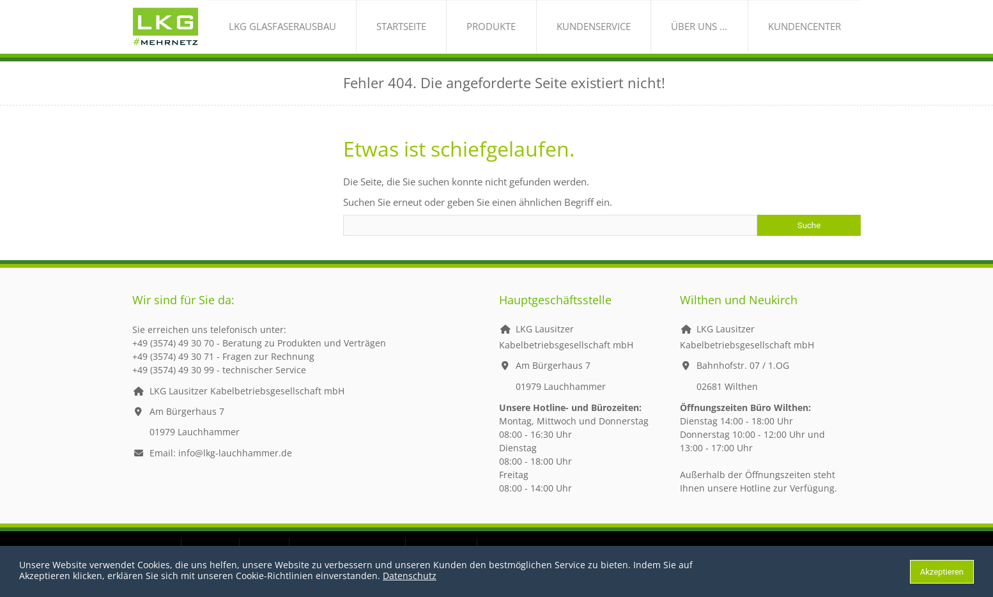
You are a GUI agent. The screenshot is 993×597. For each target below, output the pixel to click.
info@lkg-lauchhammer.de (235, 469)
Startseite (498, 35)
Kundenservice (648, 35)
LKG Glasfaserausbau (401, 35)
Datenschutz (409, 576)
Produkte (567, 35)
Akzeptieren (942, 572)
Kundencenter (815, 35)
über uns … (731, 35)
